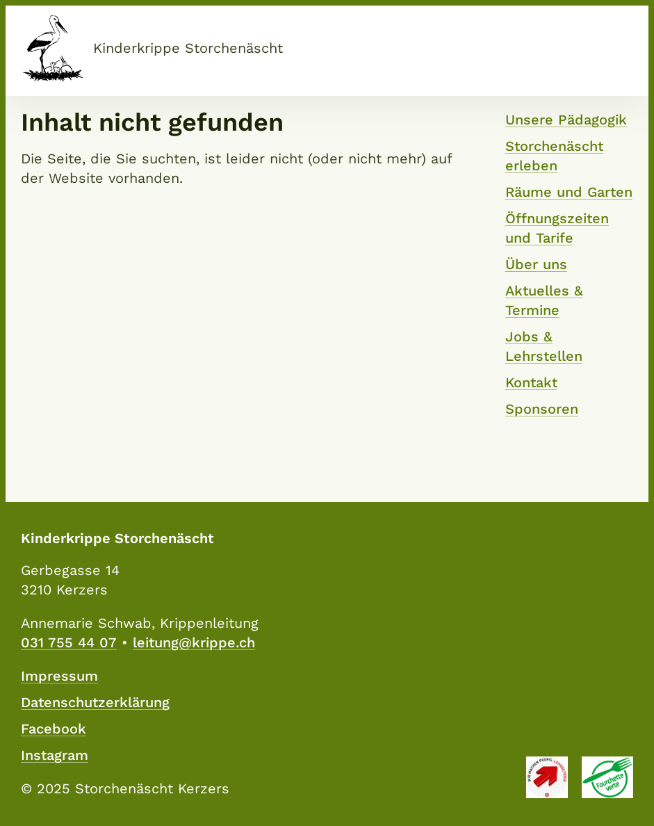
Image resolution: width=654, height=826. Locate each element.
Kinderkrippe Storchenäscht (188, 48)
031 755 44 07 (69, 642)
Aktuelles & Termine (544, 300)
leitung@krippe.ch (194, 642)
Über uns (536, 264)
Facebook (53, 728)
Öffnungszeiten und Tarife (557, 228)
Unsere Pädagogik (566, 119)
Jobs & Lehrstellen (543, 346)
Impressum (59, 675)
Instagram (54, 755)
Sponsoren (541, 408)
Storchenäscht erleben (554, 156)
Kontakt (531, 382)
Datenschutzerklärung (95, 702)
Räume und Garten (568, 192)
